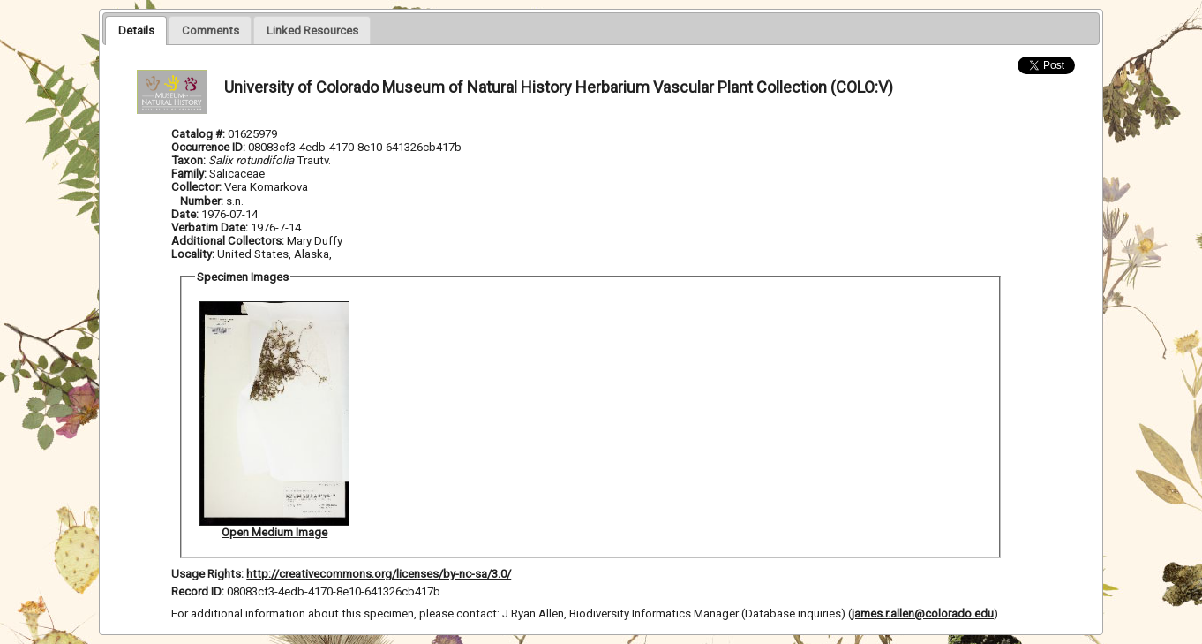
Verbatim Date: (209, 227)
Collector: (197, 186)
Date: (185, 214)
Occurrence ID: (209, 147)
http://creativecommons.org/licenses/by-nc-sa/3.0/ (378, 573)
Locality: (192, 254)
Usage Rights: (207, 573)
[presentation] (135, 30)
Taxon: (188, 160)
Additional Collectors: (229, 240)
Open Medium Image (274, 532)
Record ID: (199, 591)
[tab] (135, 30)
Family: (189, 173)
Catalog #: (199, 133)
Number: (203, 201)
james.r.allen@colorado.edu (923, 613)
